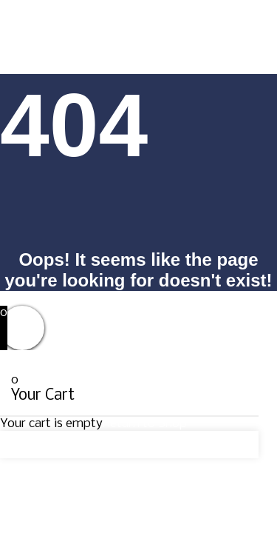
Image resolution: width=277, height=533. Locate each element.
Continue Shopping (65, 444)
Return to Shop (145, 424)
